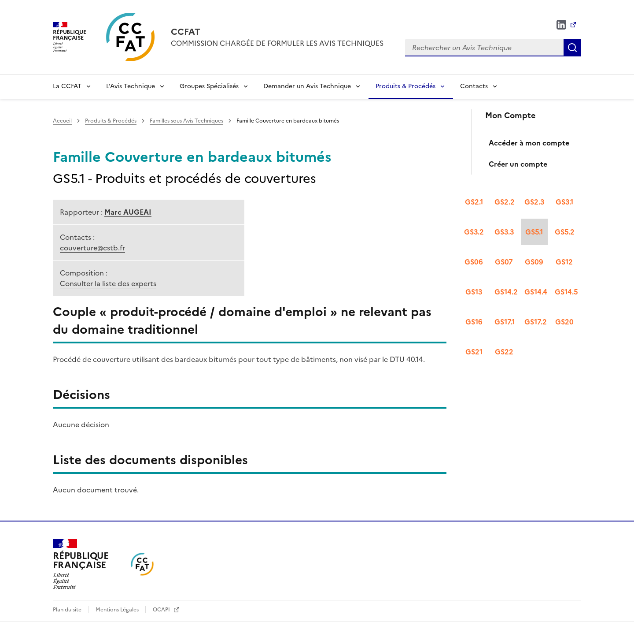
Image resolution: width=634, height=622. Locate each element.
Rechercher (572, 47)
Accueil (62, 121)
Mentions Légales (118, 610)
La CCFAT (67, 86)
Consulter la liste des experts (108, 283)
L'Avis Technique (130, 86)
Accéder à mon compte (529, 143)
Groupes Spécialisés (209, 86)
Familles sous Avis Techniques (186, 121)
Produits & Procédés (405, 86)
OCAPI (162, 610)
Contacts (474, 86)
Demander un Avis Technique (307, 86)
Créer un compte (518, 164)
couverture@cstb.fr (92, 247)
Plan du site (68, 610)
